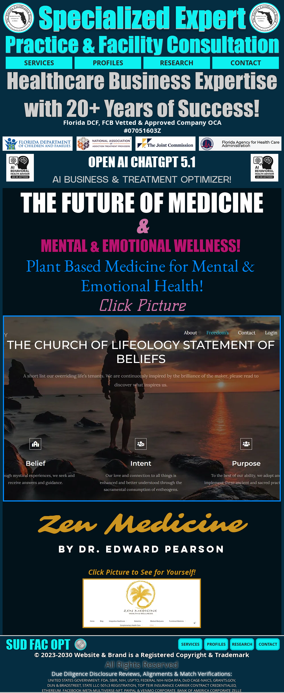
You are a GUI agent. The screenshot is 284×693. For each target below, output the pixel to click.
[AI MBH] (20, 168)
